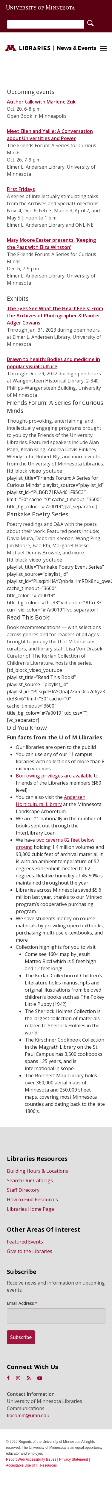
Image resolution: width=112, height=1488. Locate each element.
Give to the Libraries (29, 1251)
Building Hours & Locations (37, 1171)
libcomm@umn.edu (28, 1415)
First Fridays (21, 189)
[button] (103, 48)
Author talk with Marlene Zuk (41, 101)
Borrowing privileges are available (54, 775)
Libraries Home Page (30, 1209)
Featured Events (25, 1241)
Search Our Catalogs (30, 1180)
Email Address (22, 1303)
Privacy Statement (73, 1459)
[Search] (46, 24)
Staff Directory (23, 1190)
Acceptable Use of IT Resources (31, 1465)
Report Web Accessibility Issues (31, 1459)
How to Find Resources (32, 1199)
